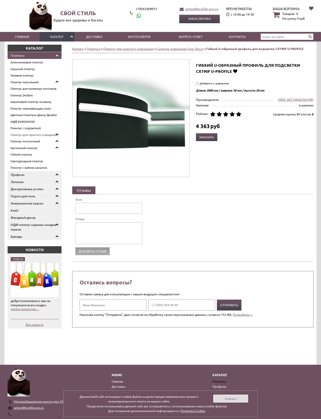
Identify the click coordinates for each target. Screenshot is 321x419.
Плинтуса (17, 55)
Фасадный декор (23, 217)
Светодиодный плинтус (26, 161)
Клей (14, 210)
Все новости (34, 325)
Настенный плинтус (24, 148)
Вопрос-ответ (191, 37)
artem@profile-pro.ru (201, 9)
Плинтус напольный (24, 82)
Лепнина (17, 182)
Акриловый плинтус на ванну (30, 102)
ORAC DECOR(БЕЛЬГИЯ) (295, 100)
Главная (22, 37)
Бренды (16, 236)
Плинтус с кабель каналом (28, 167)
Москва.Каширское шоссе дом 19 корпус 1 (45, 401)
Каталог (57, 37)
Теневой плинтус (22, 75)
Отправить (229, 305)
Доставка (94, 37)
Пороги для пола (23, 196)
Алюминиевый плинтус (26, 62)
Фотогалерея (139, 37)
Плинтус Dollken (21, 95)
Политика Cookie (192, 411)
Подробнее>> (243, 315)
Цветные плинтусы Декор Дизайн (33, 115)
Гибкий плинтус (21, 154)
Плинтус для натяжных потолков (33, 88)
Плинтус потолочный (25, 141)
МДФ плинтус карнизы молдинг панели (34, 227)
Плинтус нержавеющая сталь (30, 108)
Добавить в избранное (235, 71)
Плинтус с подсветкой (25, 128)
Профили (17, 175)
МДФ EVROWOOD (22, 121)
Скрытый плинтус (22, 69)
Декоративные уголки (27, 189)
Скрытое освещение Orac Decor (179, 49)
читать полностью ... (25, 309)
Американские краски (27, 203)
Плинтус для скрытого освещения (33, 135)
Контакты (237, 37)
